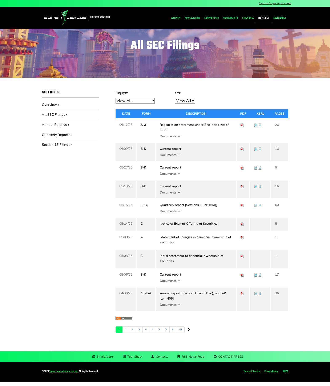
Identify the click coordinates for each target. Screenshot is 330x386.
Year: (178, 97)
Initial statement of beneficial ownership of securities (191, 262)
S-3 (143, 129)
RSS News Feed (193, 361)
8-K (143, 153)
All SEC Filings (53, 119)
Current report (170, 153)
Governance (279, 18)
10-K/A (146, 297)
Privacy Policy (271, 376)
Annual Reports (54, 128)
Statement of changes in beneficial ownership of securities (195, 244)
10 (180, 333)
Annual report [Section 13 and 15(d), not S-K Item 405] (193, 300)
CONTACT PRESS (230, 361)
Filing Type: (122, 97)
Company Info (211, 18)
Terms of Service (252, 376)
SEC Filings (263, 18)
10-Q (144, 209)
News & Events (192, 18)
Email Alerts (105, 361)
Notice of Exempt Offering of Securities (189, 228)
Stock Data (248, 18)
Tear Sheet (134, 361)
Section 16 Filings (56, 149)
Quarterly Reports (56, 139)
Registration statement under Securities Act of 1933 (194, 131)
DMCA (285, 376)
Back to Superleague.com (275, 3)
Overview (176, 18)
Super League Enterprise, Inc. (64, 375)
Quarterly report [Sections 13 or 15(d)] (188, 209)
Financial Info (230, 18)
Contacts (162, 361)
